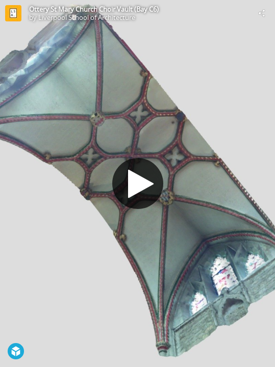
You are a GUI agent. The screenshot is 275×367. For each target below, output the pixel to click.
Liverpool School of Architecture (86, 17)
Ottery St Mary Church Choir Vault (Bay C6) (94, 9)
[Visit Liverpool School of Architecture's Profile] (13, 13)
